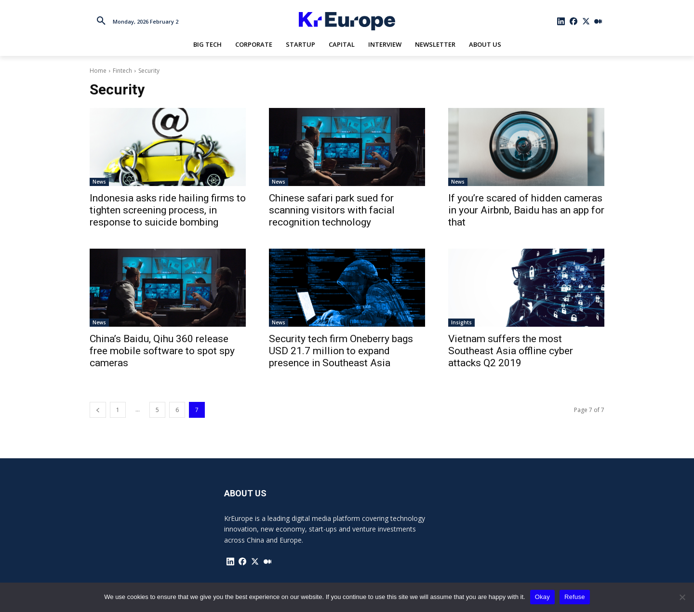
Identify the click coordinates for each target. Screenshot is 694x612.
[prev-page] (98, 410)
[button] (101, 21)
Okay (542, 596)
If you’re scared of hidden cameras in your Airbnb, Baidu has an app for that (526, 210)
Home (98, 71)
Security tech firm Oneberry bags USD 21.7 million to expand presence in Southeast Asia (341, 351)
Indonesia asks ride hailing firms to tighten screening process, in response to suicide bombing (168, 210)
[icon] (561, 21)
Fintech (122, 71)
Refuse (574, 596)
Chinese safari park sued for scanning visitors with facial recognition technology (332, 210)
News (99, 181)
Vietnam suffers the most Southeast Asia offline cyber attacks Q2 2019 (510, 351)
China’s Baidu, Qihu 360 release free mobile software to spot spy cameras (162, 351)
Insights (461, 322)
